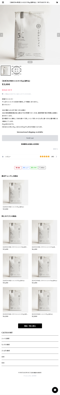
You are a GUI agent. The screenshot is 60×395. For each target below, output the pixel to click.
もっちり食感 (6, 344)
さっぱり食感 (6, 351)
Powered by (30, 376)
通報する (55, 149)
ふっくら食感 (5, 338)
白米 (3, 357)
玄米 (3, 363)
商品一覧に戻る (30, 326)
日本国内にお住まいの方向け (30, 144)
